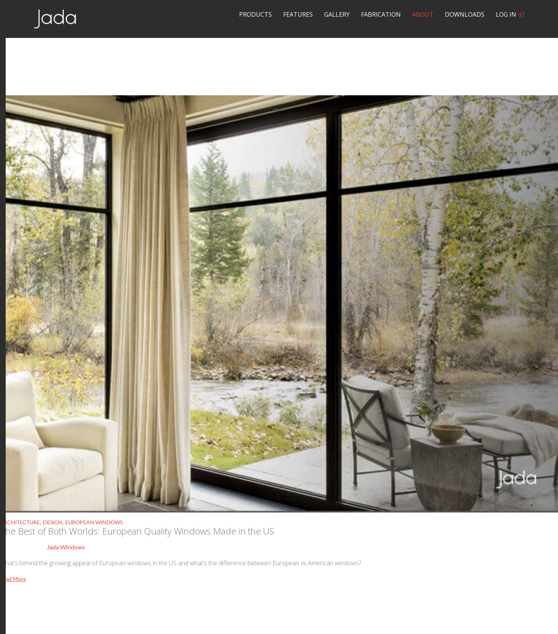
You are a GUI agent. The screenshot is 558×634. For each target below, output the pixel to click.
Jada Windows (66, 546)
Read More (13, 579)
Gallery (337, 14)
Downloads (464, 14)
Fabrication (381, 14)
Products (255, 14)
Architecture (20, 522)
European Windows (94, 522)
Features (298, 14)
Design (52, 522)
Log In (510, 14)
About (422, 14)
